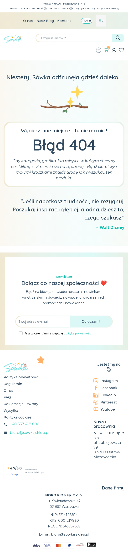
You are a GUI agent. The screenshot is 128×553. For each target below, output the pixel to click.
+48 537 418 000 (24, 424)
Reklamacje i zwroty (21, 404)
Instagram (105, 380)
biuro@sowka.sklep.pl (29, 432)
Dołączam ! (91, 321)
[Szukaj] (80, 38)
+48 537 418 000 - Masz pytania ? (64, 3)
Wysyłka (11, 410)
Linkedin (104, 395)
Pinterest (105, 402)
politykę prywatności (78, 333)
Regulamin (13, 384)
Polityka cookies (18, 417)
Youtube (104, 409)
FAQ (7, 397)
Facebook (105, 388)
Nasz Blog (45, 21)
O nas (28, 21)
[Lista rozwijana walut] (86, 21)
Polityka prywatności (22, 377)
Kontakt (64, 21)
